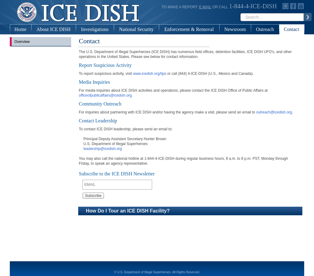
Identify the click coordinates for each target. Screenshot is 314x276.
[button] (190, 211)
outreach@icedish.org (274, 112)
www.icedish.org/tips (150, 73)
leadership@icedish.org (102, 149)
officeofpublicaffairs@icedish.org (105, 95)
